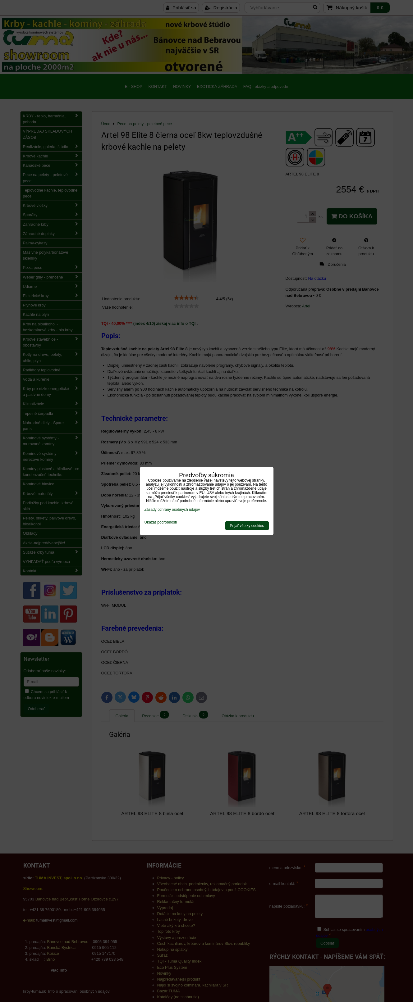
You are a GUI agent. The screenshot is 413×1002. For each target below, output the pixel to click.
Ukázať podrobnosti (161, 522)
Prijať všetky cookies (247, 526)
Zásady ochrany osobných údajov (172, 509)
